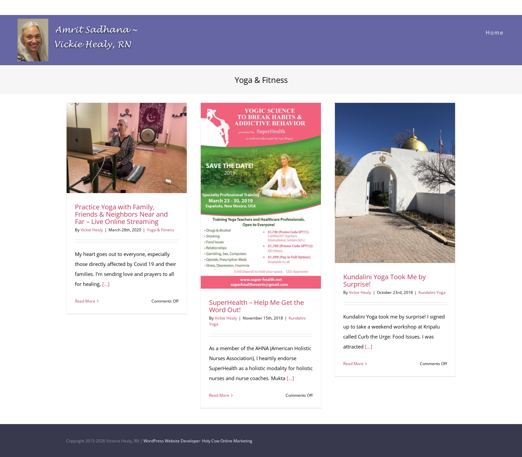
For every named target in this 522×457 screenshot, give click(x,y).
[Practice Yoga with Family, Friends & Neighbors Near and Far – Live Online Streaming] (127, 148)
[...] (106, 284)
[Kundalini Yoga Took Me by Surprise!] (395, 183)
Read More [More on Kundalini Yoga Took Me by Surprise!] (353, 363)
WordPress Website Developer (171, 441)
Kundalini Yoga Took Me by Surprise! (384, 280)
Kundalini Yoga (432, 292)
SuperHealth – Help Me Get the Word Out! (256, 306)
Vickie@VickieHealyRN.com (35, 7)
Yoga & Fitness (160, 230)
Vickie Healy (92, 230)
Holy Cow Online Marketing (227, 441)
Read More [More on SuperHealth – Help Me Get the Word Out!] (219, 395)
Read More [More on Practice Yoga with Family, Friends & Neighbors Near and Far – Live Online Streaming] (85, 301)
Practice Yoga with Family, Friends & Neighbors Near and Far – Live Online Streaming (121, 214)
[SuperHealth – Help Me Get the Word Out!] (261, 196)
